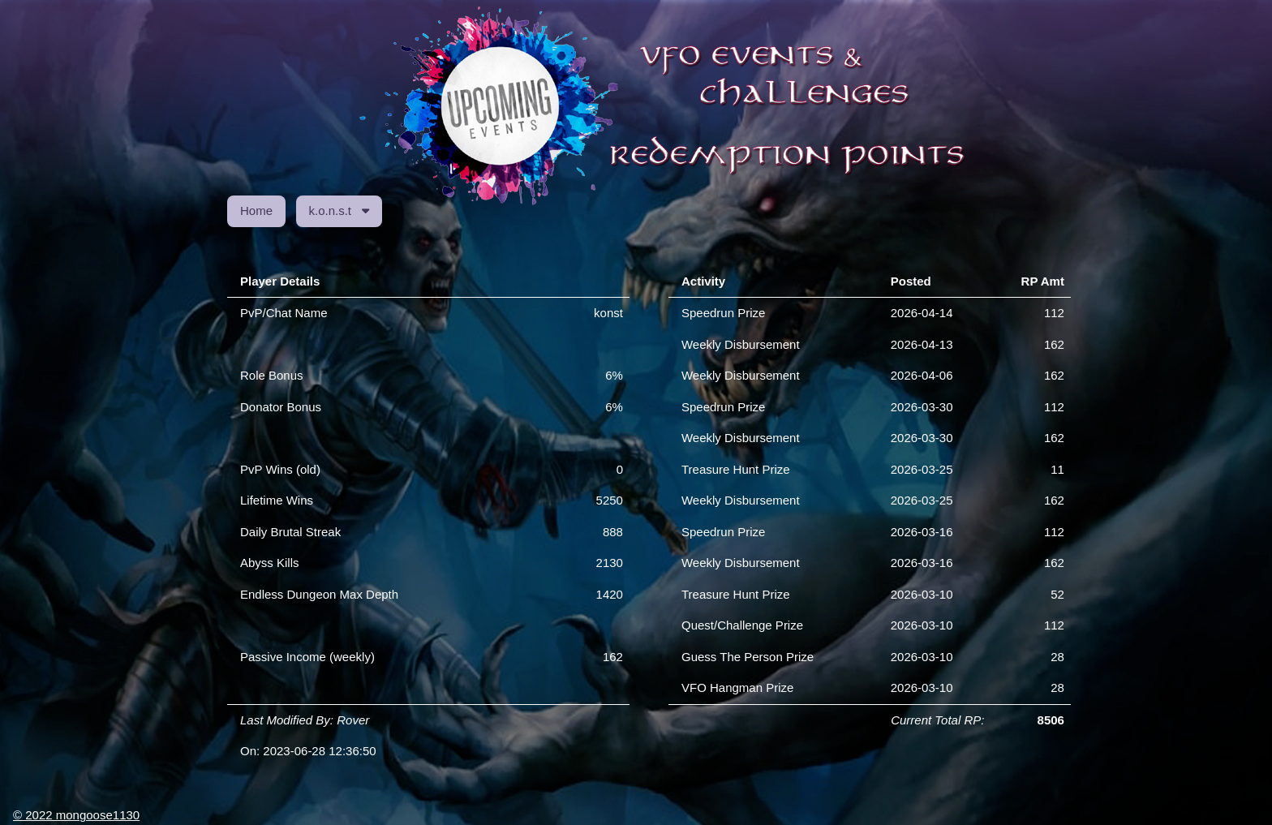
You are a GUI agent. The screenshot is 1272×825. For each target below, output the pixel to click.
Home (256, 210)
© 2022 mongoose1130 (76, 815)
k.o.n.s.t (339, 210)
